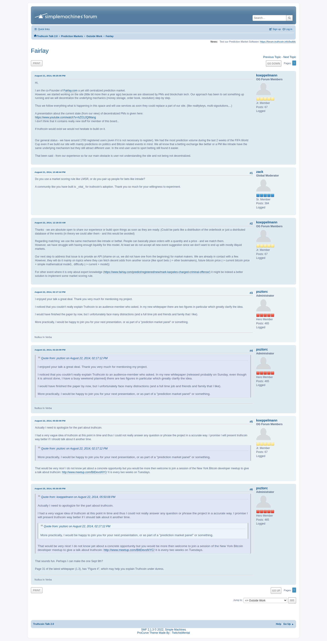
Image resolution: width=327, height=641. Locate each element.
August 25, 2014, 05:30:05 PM (50, 488)
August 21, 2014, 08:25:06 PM (50, 75)
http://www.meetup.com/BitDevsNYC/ (84, 472)
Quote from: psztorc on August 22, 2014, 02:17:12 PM (74, 358)
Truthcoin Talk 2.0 (43, 624)
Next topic (289, 57)
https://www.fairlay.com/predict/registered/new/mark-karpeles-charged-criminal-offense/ (157, 272)
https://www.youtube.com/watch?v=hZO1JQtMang (65, 117)
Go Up (276, 590)
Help (278, 624)
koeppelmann (266, 75)
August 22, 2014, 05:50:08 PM (50, 420)
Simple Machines (175, 629)
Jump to (237, 600)
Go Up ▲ (288, 624)
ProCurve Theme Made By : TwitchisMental (163, 632)
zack (259, 172)
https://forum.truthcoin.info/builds (278, 41)
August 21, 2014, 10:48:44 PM (50, 172)
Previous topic (272, 57)
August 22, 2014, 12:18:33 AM (50, 222)
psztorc (262, 291)
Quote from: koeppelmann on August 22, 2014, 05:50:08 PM (78, 497)
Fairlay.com (71, 90)
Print (36, 63)
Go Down (273, 63)
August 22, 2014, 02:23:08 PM (50, 349)
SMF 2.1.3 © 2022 (152, 629)
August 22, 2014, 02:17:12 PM (50, 292)
